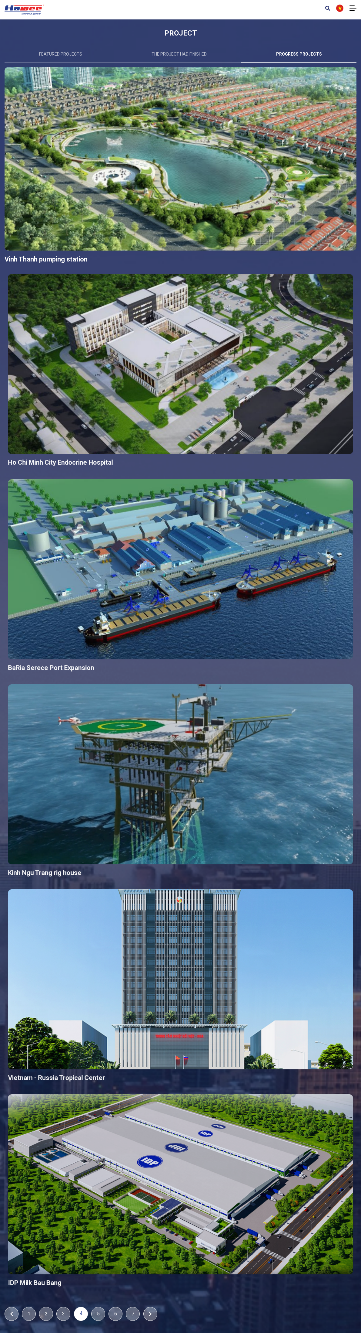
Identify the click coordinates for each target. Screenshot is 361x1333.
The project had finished (179, 54)
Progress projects (299, 54)
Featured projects (60, 54)
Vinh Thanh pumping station (66, 285)
